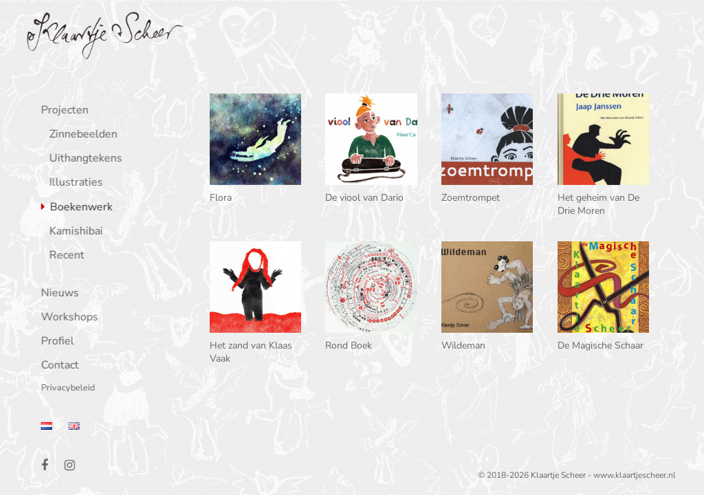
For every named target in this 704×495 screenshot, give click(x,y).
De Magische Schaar (601, 345)
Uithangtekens (83, 159)
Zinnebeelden (81, 135)
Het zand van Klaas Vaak (251, 351)
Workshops (67, 317)
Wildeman (463, 345)
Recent (64, 256)
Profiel (55, 342)
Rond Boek (348, 345)
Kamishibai (73, 232)
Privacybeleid (65, 389)
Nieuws (57, 293)
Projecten (62, 111)
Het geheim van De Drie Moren (598, 204)
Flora (221, 197)
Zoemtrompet (470, 197)
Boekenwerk (78, 207)
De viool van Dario (364, 197)
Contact (57, 366)
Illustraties (73, 183)
